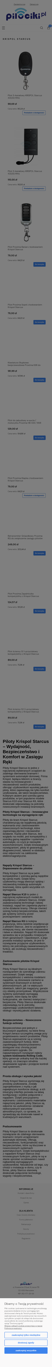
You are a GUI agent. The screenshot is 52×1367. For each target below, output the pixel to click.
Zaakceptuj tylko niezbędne (26, 1335)
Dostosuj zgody (26, 1343)
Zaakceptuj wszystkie (26, 1350)
